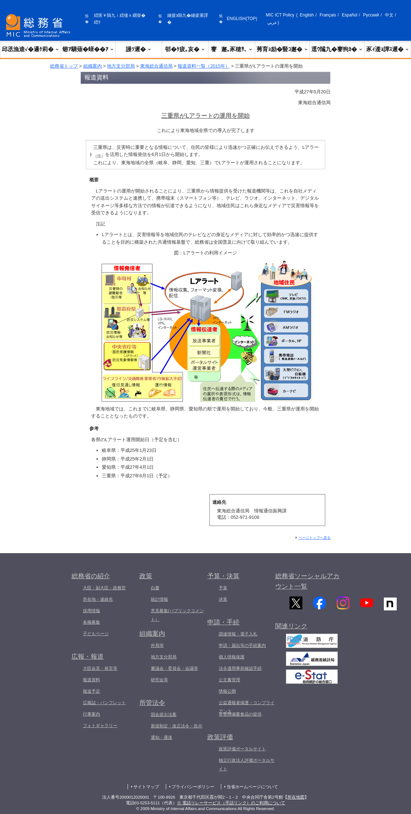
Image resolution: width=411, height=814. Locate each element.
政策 (145, 576)
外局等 (157, 645)
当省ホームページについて (252, 787)
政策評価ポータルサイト (242, 748)
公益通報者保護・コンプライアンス (246, 707)
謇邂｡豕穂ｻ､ (232, 49)
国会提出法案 (164, 714)
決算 (223, 599)
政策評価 (220, 737)
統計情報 (159, 599)
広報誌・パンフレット (104, 702)
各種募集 (91, 622)
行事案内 (91, 714)
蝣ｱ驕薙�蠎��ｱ (88, 49)
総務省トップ (64, 66)
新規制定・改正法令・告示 (176, 725)
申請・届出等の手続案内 (242, 645)
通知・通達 (161, 737)
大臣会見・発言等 (100, 668)
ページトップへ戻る (314, 538)
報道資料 (91, 679)
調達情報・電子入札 (238, 634)
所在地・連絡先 (98, 599)
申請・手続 (223, 622)
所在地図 (295, 797)
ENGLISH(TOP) (242, 18)
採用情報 (91, 610)
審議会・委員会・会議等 (174, 668)
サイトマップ (146, 787)
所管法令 (152, 702)
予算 (223, 587)
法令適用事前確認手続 (240, 668)
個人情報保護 (231, 656)
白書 (155, 587)
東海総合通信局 (156, 66)
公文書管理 (229, 679)
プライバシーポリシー (193, 787)
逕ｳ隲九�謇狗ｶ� (337, 49)
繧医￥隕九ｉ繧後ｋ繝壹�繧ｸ (119, 19)
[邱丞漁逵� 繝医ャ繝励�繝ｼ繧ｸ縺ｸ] (39, 25)
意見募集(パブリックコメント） (177, 615)
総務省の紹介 (90, 576)
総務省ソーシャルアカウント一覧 (307, 581)
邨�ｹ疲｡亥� (185, 49)
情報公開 (227, 691)
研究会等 (159, 679)
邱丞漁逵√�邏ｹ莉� (30, 49)
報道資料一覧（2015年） (203, 66)
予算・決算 (223, 576)
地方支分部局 (121, 66)
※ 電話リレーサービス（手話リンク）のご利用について (231, 803)
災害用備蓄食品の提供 (240, 714)
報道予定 (91, 691)
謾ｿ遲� (139, 49)
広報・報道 (87, 656)
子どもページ (96, 633)
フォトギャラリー (100, 725)
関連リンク (291, 631)
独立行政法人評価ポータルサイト (246, 764)
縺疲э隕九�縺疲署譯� (187, 19)
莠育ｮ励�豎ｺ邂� (282, 49)
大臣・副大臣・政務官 (104, 587)
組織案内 (92, 66)
